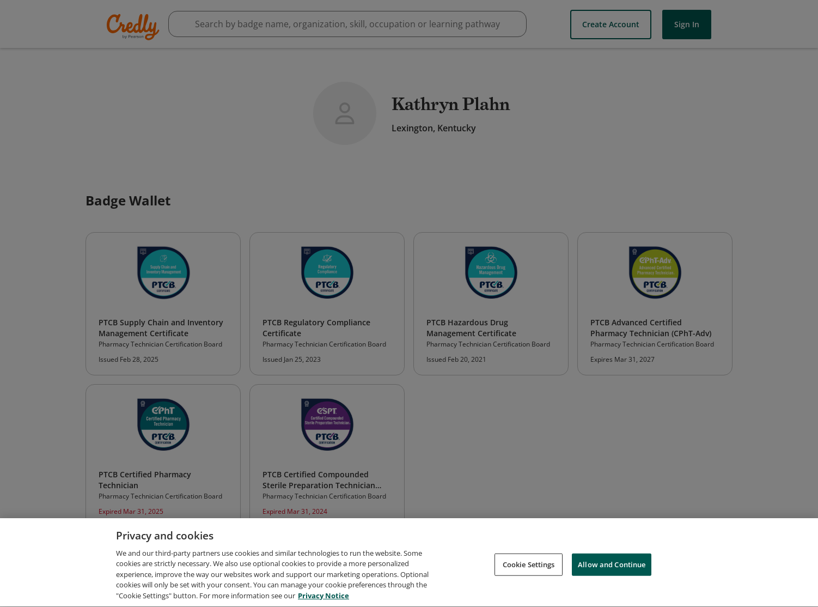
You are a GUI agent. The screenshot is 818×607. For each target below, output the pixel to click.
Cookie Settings (529, 567)
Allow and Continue (611, 567)
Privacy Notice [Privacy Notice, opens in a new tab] (323, 599)
